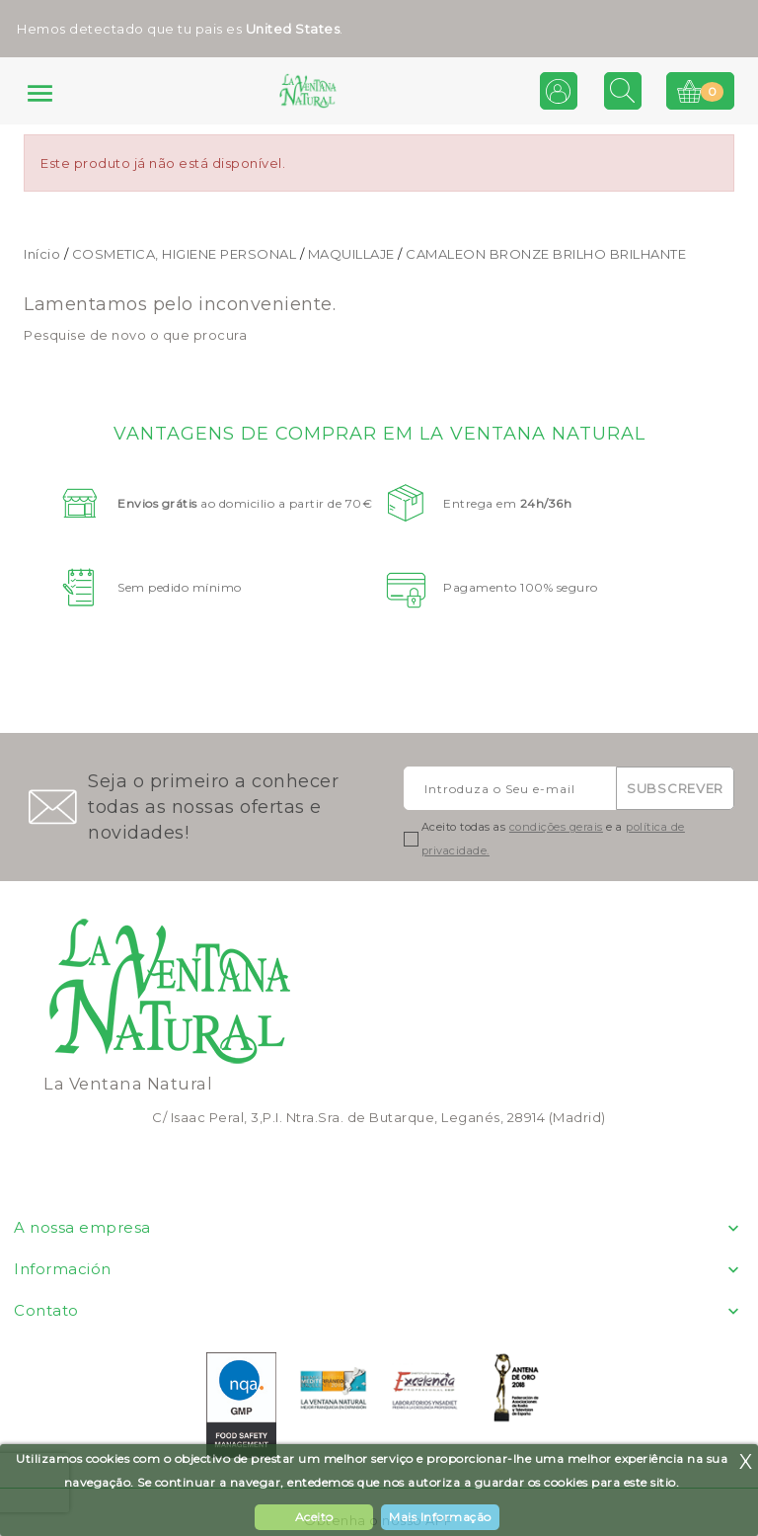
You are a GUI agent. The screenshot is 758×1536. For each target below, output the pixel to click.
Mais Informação (440, 1516)
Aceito (314, 1516)
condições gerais (556, 827)
